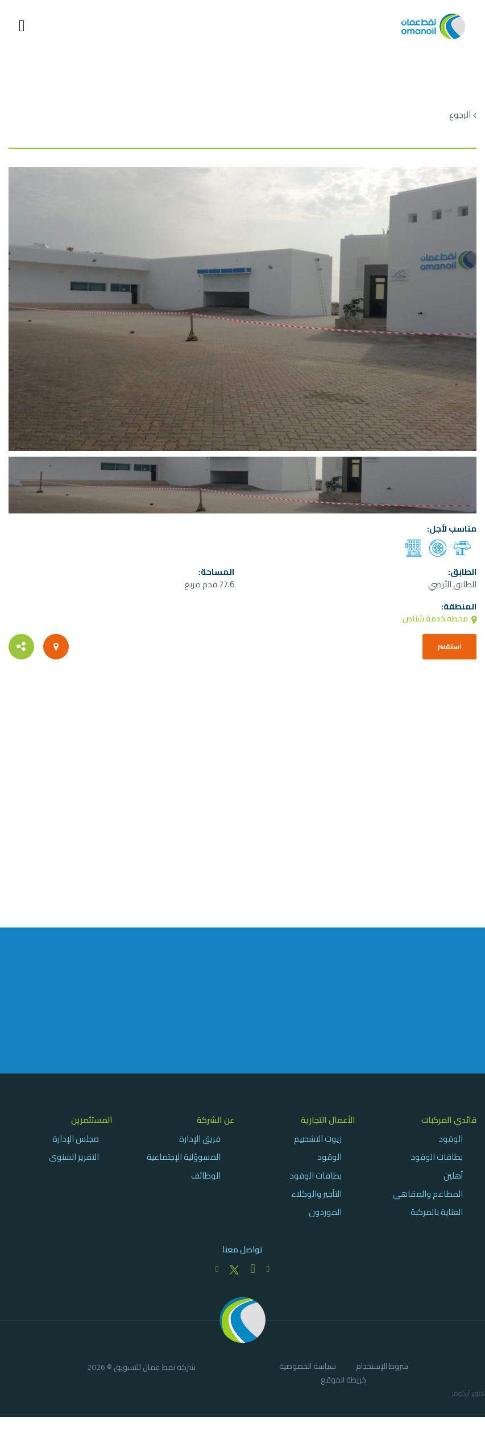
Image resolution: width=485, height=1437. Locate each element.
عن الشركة (215, 1126)
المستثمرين (92, 1126)
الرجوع (460, 114)
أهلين (453, 1182)
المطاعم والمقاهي (428, 1200)
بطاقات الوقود (437, 1164)
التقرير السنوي (74, 1164)
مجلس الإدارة (75, 1146)
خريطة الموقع (343, 1388)
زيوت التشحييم (318, 1146)
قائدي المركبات (448, 1126)
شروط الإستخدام (382, 1375)
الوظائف (206, 1182)
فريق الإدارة (200, 1146)
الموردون (325, 1219)
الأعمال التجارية (328, 1126)
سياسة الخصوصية (307, 1375)
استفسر (445, 648)
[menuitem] (424, 1173)
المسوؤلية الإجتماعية (184, 1164)
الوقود (450, 1146)
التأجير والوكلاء (316, 1200)
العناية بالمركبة (437, 1219)
